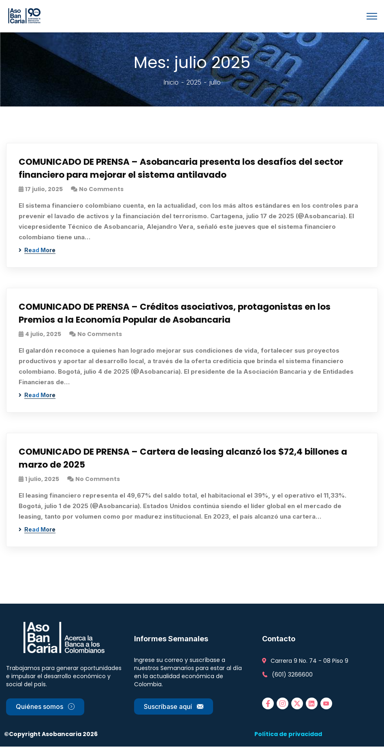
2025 (193, 82)
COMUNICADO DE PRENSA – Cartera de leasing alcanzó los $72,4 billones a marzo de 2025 (185, 460)
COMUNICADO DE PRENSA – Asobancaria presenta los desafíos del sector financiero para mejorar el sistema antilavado (183, 169)
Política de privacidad (288, 736)
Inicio (171, 82)
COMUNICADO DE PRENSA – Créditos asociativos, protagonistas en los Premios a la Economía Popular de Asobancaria (177, 315)
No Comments (101, 190)
